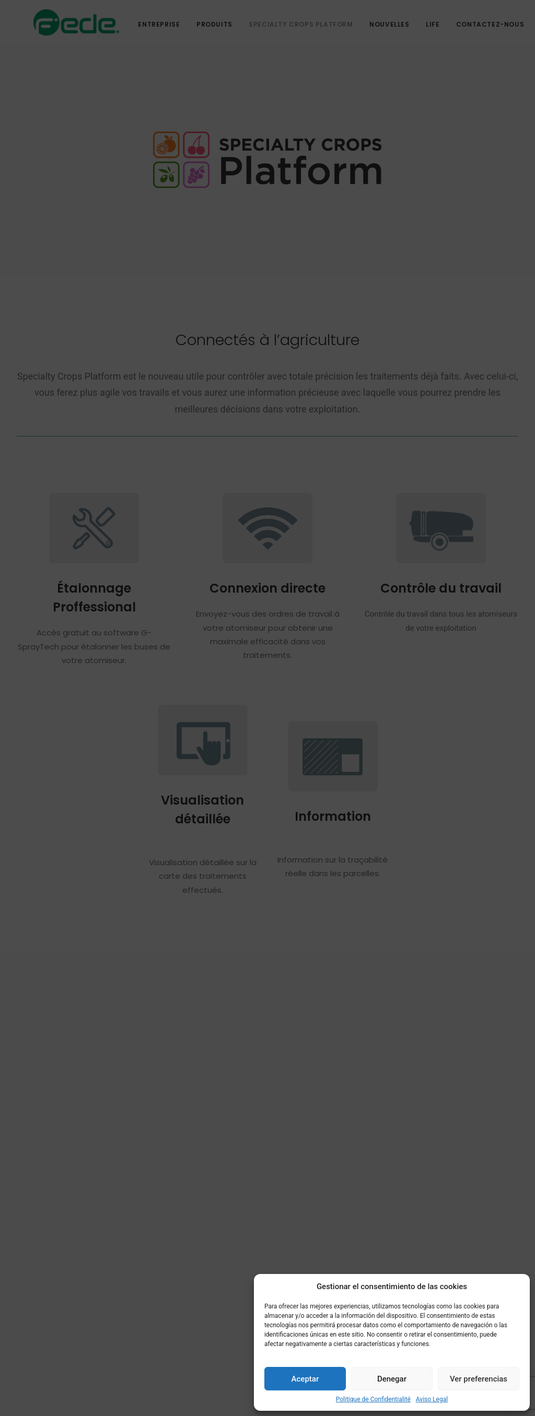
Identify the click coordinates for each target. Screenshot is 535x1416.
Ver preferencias (478, 1379)
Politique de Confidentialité (373, 1399)
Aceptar (305, 1379)
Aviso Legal (432, 1399)
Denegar (391, 1379)
